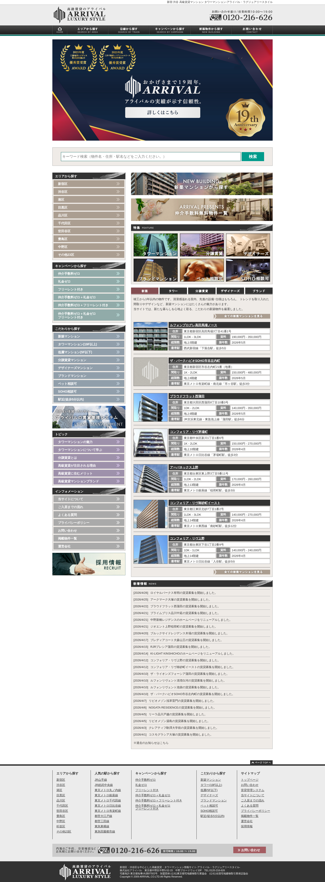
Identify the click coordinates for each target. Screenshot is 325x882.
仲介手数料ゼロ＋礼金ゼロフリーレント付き (77, 315)
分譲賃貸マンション (72, 360)
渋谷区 (62, 192)
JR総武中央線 (104, 785)
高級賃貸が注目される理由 (77, 465)
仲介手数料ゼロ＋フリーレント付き (83, 305)
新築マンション (69, 336)
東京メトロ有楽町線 (108, 810)
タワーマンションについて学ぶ (80, 450)
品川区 (62, 215)
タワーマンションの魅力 (75, 442)
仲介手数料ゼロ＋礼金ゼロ (77, 297)
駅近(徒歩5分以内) (71, 399)
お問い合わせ (67, 530)
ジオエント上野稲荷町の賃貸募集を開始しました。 (184, 626)
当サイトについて (70, 499)
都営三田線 (102, 821)
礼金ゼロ (64, 281)
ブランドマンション (72, 376)
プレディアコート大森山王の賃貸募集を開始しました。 (186, 640)
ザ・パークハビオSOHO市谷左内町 (195, 360)
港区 (61, 199)
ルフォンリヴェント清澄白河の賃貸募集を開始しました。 (188, 680)
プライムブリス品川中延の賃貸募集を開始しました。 (185, 613)
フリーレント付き (70, 289)
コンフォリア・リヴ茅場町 (189, 432)
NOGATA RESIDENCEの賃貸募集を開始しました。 (182, 707)
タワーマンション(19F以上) (77, 344)
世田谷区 (64, 231)
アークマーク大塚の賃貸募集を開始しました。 (181, 599)
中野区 (62, 247)
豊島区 (62, 239)
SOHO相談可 (67, 391)
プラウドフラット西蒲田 (187, 396)
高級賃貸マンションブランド (78, 481)
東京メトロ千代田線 (108, 800)
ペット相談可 (67, 383)
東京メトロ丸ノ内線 (108, 790)
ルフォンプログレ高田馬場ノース (193, 325)
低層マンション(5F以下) (75, 352)
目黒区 (62, 207)
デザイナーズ (209, 795)
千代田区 (64, 223)
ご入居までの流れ (70, 507)
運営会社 (64, 546)
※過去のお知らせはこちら (151, 743)
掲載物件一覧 (67, 538)
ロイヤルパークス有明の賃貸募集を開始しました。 (184, 592)
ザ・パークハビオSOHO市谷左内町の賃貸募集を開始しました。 (192, 694)
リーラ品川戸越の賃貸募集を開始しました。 (178, 714)
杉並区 (60, 826)
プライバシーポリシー (73, 522)
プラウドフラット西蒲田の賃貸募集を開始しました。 (185, 606)
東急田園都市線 (105, 831)
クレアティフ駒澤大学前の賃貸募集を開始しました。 (184, 727)
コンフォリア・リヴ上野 (187, 538)
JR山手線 (101, 779)
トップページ (249, 779)
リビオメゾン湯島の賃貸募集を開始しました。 (179, 721)
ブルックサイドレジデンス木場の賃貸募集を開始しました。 (189, 633)
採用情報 (247, 826)
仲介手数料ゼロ (69, 273)
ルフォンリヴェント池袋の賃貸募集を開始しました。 (185, 687)
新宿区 (62, 184)
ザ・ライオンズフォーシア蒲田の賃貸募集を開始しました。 (189, 673)
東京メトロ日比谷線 (108, 805)
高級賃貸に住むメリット (75, 473)
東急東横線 (102, 826)
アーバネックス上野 (184, 467)
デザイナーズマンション (75, 368)
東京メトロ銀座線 (106, 795)
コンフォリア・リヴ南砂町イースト (195, 503)
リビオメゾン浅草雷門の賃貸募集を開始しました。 (182, 700)
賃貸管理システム (252, 790)
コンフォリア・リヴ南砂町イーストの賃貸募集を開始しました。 (192, 667)
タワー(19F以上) (211, 785)
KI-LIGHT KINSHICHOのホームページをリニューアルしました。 (192, 653)
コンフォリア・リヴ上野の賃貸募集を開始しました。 (185, 660)
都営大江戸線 (103, 816)
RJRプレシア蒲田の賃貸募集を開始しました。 (180, 646)
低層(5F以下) (209, 790)
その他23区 (66, 254)
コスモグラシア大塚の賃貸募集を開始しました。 (181, 734)
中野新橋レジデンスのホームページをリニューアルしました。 (191, 619)
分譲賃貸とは (67, 457)
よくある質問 (67, 515)
